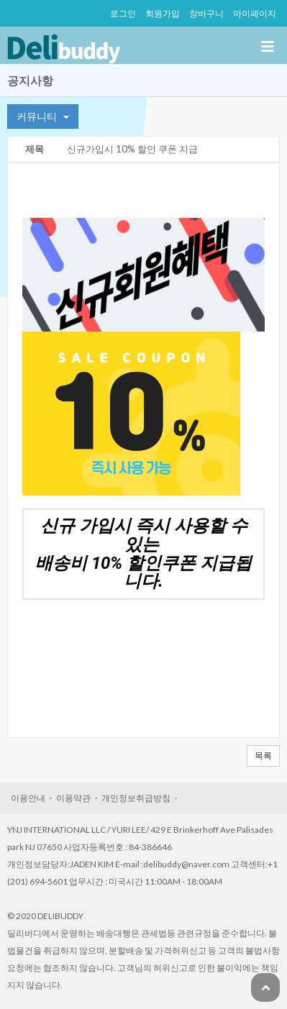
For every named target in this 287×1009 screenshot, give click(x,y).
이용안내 (28, 798)
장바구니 (206, 13)
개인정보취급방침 (135, 798)
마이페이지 (254, 13)
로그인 (123, 13)
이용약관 (73, 798)
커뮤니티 (43, 116)
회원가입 (162, 13)
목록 (263, 755)
